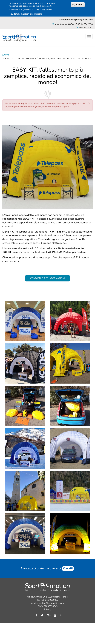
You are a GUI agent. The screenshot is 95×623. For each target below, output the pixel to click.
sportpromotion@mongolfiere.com (76, 19)
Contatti (68, 568)
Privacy (47, 609)
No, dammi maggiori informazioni (25, 13)
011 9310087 (86, 27)
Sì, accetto (77, 4)
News (5, 55)
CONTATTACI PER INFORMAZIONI (47, 278)
